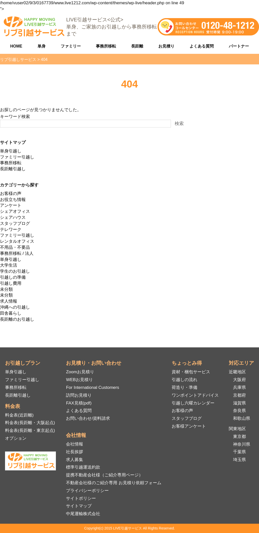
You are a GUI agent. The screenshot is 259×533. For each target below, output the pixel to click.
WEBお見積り (79, 379)
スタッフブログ (15, 223)
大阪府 (239, 379)
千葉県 (239, 451)
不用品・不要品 (15, 247)
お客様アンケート (189, 426)
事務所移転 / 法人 (16, 253)
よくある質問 (202, 46)
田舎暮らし (10, 313)
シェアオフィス (15, 211)
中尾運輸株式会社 (83, 513)
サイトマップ (79, 506)
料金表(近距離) (19, 415)
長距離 (137, 46)
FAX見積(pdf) (78, 403)
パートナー (239, 46)
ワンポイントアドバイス (195, 395)
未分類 (6, 289)
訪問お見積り (79, 395)
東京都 (239, 436)
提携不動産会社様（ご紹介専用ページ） (104, 475)
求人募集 (74, 459)
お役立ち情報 (13, 199)
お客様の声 (10, 193)
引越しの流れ (184, 379)
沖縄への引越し (15, 307)
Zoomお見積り (80, 372)
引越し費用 (10, 283)
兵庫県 (239, 387)
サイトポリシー (81, 498)
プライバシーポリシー (87, 490)
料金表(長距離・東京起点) (30, 430)
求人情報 (8, 301)
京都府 (239, 395)
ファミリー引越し (17, 157)
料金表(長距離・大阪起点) (30, 422)
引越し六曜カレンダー (193, 403)
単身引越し (10, 151)
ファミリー (71, 46)
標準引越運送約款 (83, 467)
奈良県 (239, 410)
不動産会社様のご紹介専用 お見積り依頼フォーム (113, 482)
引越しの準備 (13, 277)
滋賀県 (239, 403)
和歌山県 (241, 418)
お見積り (166, 46)
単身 (42, 46)
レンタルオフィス (17, 241)
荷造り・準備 (184, 387)
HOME (16, 46)
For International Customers (92, 387)
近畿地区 (237, 372)
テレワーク (10, 229)
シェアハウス (13, 217)
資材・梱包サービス (191, 372)
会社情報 (74, 444)
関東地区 (237, 428)
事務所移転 (106, 46)
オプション (15, 438)
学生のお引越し (15, 271)
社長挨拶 (74, 451)
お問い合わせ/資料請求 (88, 418)
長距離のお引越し (17, 319)
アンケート (10, 205)
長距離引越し (13, 169)
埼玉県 (239, 459)
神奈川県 (241, 444)
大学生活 (8, 265)
